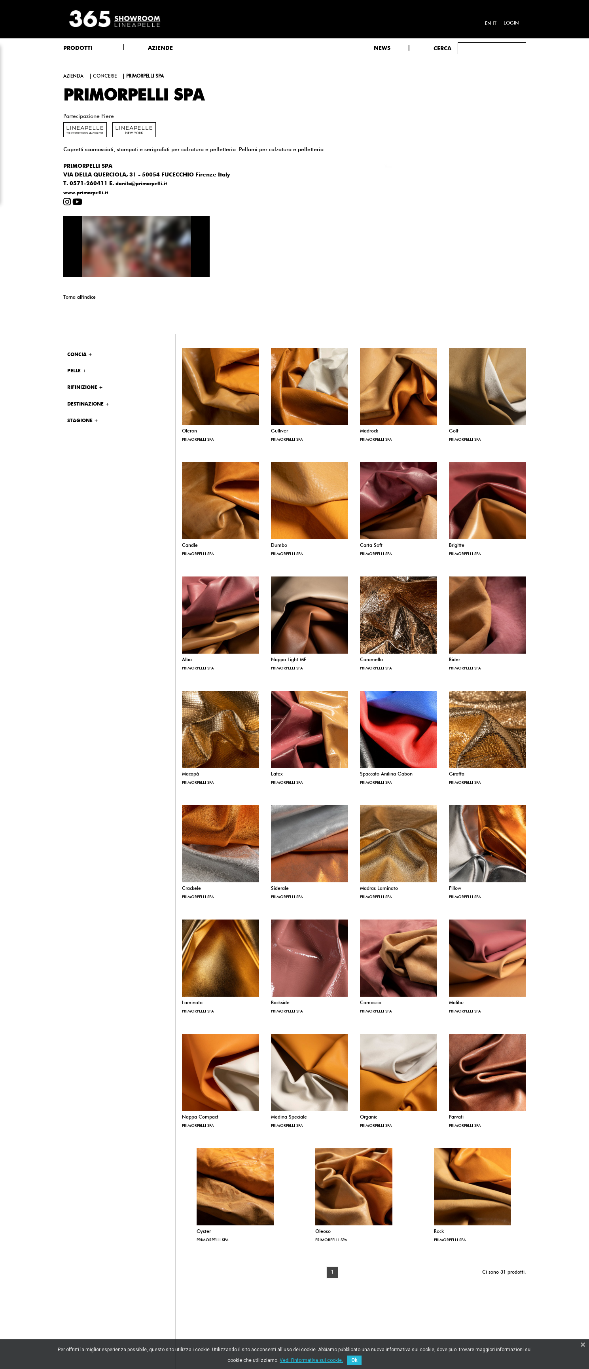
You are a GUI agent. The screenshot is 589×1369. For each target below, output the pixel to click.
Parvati (456, 1117)
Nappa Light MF (288, 660)
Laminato (192, 1003)
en (488, 23)
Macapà (190, 774)
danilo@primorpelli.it (141, 184)
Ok (354, 1360)
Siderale (280, 888)
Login (511, 23)
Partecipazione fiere (88, 116)
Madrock (369, 431)
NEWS (382, 48)
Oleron (189, 431)
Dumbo (279, 545)
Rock (439, 1231)
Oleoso (323, 1231)
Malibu (456, 1003)
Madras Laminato (379, 888)
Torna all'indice (79, 297)
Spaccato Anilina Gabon (386, 774)
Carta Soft (371, 545)
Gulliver (279, 431)
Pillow (455, 888)
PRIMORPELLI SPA (198, 440)
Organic (368, 1117)
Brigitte (456, 545)
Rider (454, 660)
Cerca (442, 48)
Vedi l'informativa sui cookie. (311, 1360)
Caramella (371, 660)
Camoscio (370, 1003)
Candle (190, 545)
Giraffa (456, 774)
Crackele (191, 888)
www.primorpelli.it (85, 193)
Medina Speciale (289, 1117)
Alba (187, 660)
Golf (453, 431)
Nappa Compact (200, 1117)
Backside (280, 1003)
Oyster (204, 1231)
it (494, 23)
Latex (276, 774)
